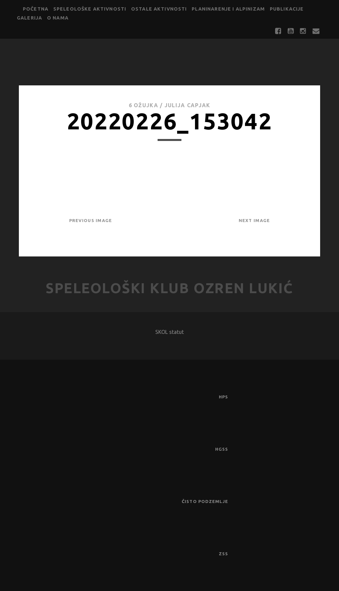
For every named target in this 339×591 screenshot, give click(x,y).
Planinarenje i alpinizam (228, 9)
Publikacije (287, 9)
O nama (58, 18)
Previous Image (90, 220)
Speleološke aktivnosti (89, 9)
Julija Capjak (188, 105)
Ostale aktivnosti (159, 9)
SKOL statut (169, 332)
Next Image (254, 220)
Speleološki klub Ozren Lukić (169, 288)
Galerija (29, 18)
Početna (35, 9)
